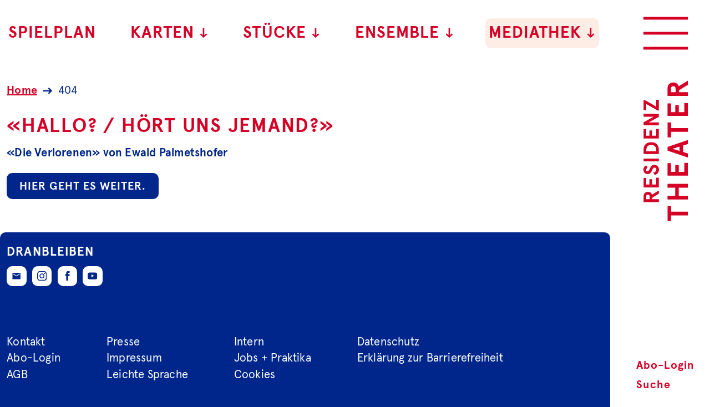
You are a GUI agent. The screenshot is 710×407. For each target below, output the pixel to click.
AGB (17, 374)
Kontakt (26, 341)
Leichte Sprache (147, 374)
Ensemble (404, 33)
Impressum (134, 358)
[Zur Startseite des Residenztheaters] (665, 151)
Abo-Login (665, 365)
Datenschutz (388, 341)
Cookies (254, 374)
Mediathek (542, 33)
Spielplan (52, 33)
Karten (169, 33)
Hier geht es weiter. (82, 186)
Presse (123, 341)
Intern (249, 341)
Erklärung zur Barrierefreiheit (430, 358)
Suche (653, 384)
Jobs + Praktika (272, 358)
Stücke (282, 33)
